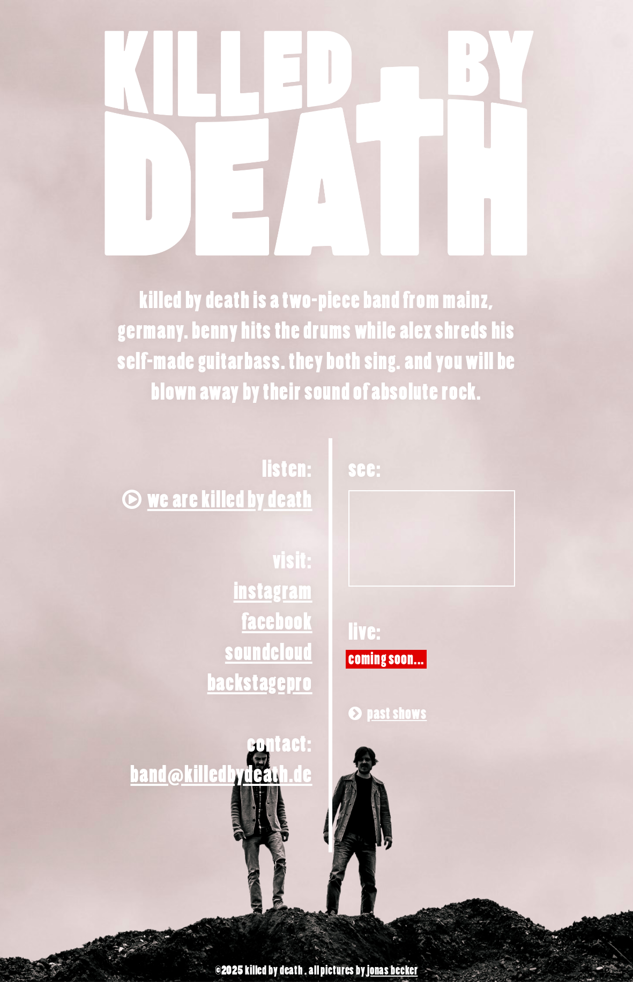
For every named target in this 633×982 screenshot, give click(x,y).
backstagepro (259, 683)
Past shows (387, 713)
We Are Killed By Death (217, 500)
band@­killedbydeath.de (221, 775)
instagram (273, 591)
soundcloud (268, 652)
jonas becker (392, 971)
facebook (277, 622)
